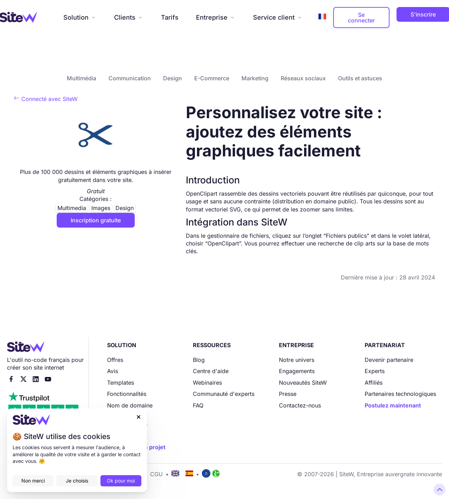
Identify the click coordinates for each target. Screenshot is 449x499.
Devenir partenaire (389, 359)
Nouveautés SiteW (303, 382)
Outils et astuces (360, 78)
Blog (199, 359)
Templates (120, 382)
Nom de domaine (130, 405)
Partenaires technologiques (400, 393)
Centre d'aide (211, 371)
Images (100, 207)
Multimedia (71, 207)
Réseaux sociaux (303, 78)
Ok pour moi (121, 481)
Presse (287, 393)
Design (172, 78)
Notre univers (296, 359)
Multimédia (81, 78)
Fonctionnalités (126, 393)
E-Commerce (211, 78)
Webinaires (207, 382)
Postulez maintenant (393, 405)
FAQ (198, 405)
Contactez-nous (300, 405)
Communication (129, 78)
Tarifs (169, 17)
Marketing (254, 78)
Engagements (297, 371)
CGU (156, 474)
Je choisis (77, 481)
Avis (112, 371)
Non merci (33, 481)
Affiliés (374, 382)
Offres (115, 359)
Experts (375, 371)
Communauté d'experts (223, 393)
